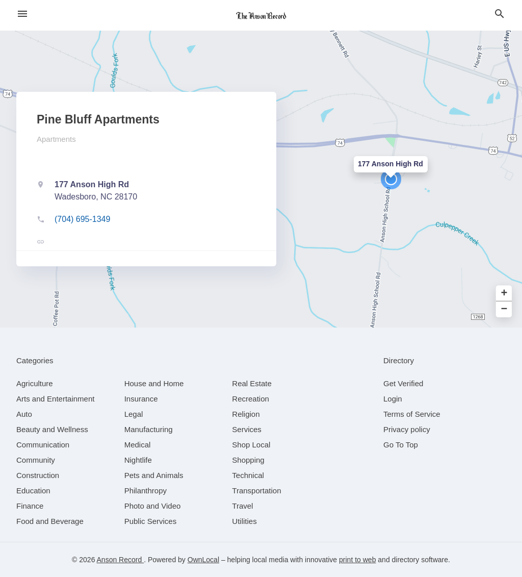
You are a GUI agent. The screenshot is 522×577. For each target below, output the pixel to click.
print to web (357, 560)
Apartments (56, 139)
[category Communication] (42, 444)
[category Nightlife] (138, 460)
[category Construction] (37, 475)
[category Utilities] (244, 521)
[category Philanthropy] (145, 490)
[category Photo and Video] (152, 505)
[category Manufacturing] (148, 429)
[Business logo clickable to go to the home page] (261, 15)
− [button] (504, 309)
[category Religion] (245, 414)
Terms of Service (411, 414)
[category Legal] (133, 414)
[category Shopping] (248, 460)
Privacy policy (406, 429)
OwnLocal (203, 560)
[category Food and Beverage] (50, 521)
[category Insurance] (141, 398)
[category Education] (33, 490)
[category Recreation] (250, 398)
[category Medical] (137, 444)
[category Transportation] (256, 490)
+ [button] (504, 293)
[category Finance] (29, 505)
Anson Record (120, 560)
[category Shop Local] (251, 444)
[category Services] (247, 429)
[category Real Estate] (252, 383)
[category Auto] (24, 414)
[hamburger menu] (22, 14)
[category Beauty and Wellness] (52, 429)
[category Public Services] (150, 521)
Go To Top (400, 444)
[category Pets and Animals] (154, 475)
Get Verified (403, 383)
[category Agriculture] (34, 383)
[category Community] (35, 460)
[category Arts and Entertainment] (55, 398)
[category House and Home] (154, 383)
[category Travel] (242, 505)
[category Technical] (248, 475)
